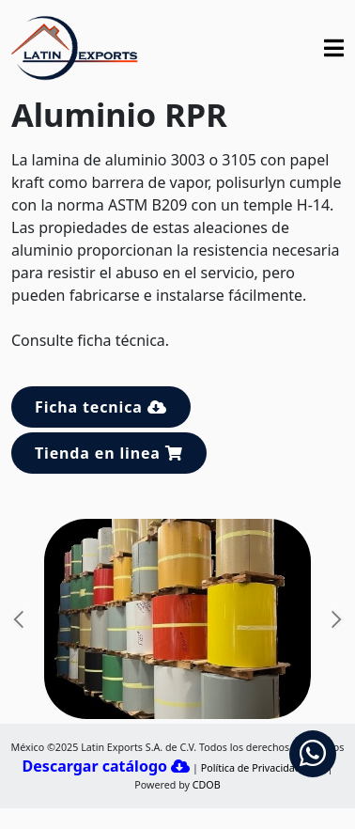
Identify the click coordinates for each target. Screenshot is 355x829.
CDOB (207, 784)
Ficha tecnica (101, 407)
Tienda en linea (109, 453)
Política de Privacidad (251, 767)
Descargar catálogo (107, 766)
